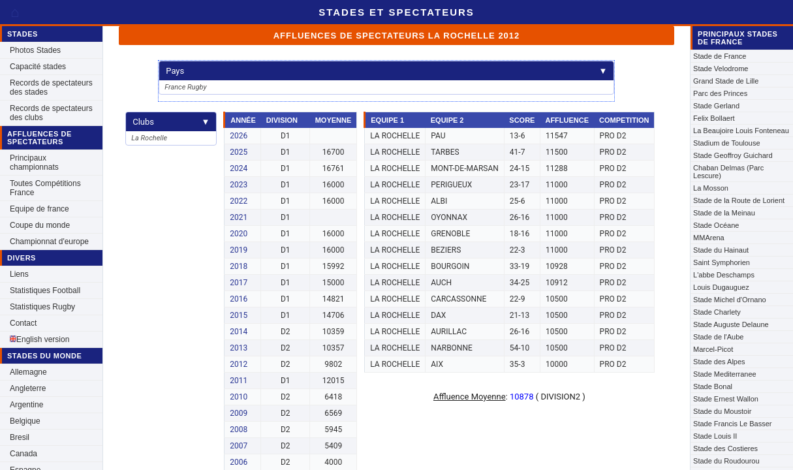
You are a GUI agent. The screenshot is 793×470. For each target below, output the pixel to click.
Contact (23, 323)
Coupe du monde (40, 225)
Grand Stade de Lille (725, 81)
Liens (19, 274)
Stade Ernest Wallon (725, 399)
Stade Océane (716, 225)
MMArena (708, 238)
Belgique (25, 421)
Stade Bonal (712, 386)
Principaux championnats (34, 162)
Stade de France (719, 56)
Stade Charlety (717, 312)
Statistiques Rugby (42, 306)
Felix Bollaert (714, 118)
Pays (386, 71)
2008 (238, 429)
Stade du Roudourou (726, 461)
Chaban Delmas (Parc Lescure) (728, 172)
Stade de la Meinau (724, 213)
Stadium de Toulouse (726, 143)
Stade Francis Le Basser (732, 424)
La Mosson (710, 188)
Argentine (26, 404)
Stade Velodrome (720, 68)
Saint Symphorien (721, 262)
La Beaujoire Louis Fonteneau (741, 130)
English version (39, 339)
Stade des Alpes (719, 362)
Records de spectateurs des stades (51, 87)
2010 (238, 396)
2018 (238, 266)
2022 (238, 201)
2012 (238, 364)
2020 (238, 233)
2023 (238, 184)
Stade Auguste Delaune (731, 324)
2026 (238, 135)
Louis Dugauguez (721, 287)
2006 (238, 462)
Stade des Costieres (725, 448)
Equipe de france (39, 208)
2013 (238, 347)
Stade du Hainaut (721, 250)
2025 (238, 152)
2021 (238, 217)
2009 (238, 413)
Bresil (19, 437)
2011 (238, 380)
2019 (238, 250)
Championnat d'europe (49, 241)
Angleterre (28, 388)
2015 (238, 315)
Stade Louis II (715, 436)
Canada (23, 453)
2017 (238, 282)
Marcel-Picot (713, 349)
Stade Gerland (716, 106)
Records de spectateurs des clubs (51, 113)
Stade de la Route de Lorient (739, 200)
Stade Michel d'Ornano (729, 300)
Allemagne (28, 372)
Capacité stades (38, 66)
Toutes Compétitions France (45, 188)
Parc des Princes (720, 93)
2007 (238, 445)
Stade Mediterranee (724, 374)
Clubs (171, 122)
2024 (238, 168)
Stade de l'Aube (718, 337)
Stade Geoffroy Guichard (732, 155)
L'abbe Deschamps (723, 275)
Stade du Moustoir (722, 411)
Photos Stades (35, 50)
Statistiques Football (45, 290)
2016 (238, 299)
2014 (238, 331)
